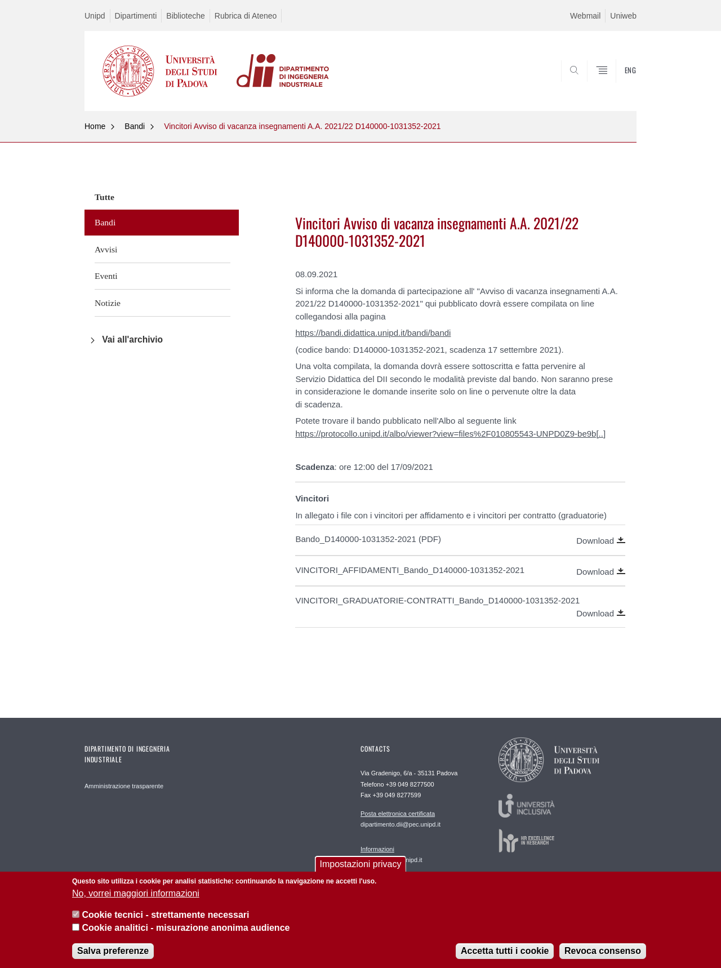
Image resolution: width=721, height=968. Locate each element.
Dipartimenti (136, 15)
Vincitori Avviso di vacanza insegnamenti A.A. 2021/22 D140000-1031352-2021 (302, 126)
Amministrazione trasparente (123, 786)
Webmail (585, 15)
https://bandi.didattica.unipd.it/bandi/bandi (373, 333)
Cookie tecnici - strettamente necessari (165, 922)
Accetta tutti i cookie (505, 957)
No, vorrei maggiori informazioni (135, 900)
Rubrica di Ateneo (246, 15)
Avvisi (106, 249)
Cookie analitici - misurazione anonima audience (186, 934)
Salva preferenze (113, 957)
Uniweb (623, 15)
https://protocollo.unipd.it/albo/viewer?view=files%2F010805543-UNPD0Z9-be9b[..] (450, 433)
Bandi (134, 126)
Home (94, 126)
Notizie (108, 303)
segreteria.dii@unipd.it (391, 854)
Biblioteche (185, 15)
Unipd (94, 15)
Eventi (106, 276)
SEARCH (617, 83)
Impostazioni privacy (361, 871)
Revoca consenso (602, 957)
